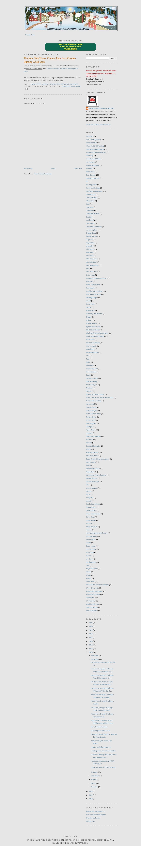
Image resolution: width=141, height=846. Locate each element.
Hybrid (88, 320)
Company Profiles (92, 214)
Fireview (89, 281)
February (94, 787)
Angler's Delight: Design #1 (101, 747)
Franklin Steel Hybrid (94, 291)
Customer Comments (94, 227)
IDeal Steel (90, 339)
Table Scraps (91, 546)
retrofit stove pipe (92, 481)
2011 (91, 795)
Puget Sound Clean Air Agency (97, 459)
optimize (89, 433)
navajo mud (90, 404)
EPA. (88, 268)
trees (88, 565)
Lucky (88, 375)
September (95, 776)
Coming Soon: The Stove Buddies (103, 751)
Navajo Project (91, 410)
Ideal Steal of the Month (95, 336)
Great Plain (90, 304)
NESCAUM (90, 420)
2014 (91, 648)
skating (88, 491)
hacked (88, 307)
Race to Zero (91, 462)
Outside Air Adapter (93, 436)
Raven (88, 465)
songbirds (89, 498)
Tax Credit (90, 552)
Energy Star (90, 821)
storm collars (91, 510)
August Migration (92, 165)
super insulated (91, 527)
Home (53, 168)
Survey (88, 530)
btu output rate (91, 185)
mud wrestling (91, 381)
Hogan (88, 317)
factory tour (90, 275)
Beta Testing (90, 175)
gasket (88, 301)
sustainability (91, 540)
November (95, 659)
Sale (87, 485)
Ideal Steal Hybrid (93, 330)
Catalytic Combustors (94, 191)
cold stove (90, 207)
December (95, 655)
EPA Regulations (92, 265)
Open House (90, 430)
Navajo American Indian (95, 394)
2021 (91, 623)
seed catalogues (92, 488)
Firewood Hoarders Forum (96, 815)
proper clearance (92, 456)
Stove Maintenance (93, 514)
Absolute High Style (93, 139)
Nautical (89, 388)
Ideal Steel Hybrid (40, 84)
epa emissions (91, 262)
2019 (91, 630)
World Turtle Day (92, 604)
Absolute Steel (91, 143)
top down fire (91, 562)
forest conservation (93, 285)
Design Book (91, 233)
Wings (88, 575)
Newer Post (28, 168)
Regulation (90, 472)
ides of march (91, 346)
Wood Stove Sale (92, 588)
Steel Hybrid (90, 507)
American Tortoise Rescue (95, 152)
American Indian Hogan (95, 149)
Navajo (88, 391)
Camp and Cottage (93, 188)
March (93, 783)
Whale (88, 572)
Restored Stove (91, 478)
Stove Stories (91, 520)
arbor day (89, 155)
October (94, 772)
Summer (89, 523)
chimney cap (90, 194)
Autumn (89, 168)
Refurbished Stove (93, 468)
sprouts (88, 501)
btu (87, 181)
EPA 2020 (89, 256)
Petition (89, 443)
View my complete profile (98, 124)
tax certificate (91, 549)
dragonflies (90, 243)
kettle (88, 362)
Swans (88, 543)
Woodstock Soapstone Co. (101, 108)
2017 (91, 637)
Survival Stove (91, 536)
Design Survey (91, 236)
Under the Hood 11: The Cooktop (103, 767)
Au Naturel (90, 162)
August (94, 779)
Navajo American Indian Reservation (99, 398)
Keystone (89, 365)
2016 (91, 641)
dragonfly (89, 246)
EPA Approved (91, 259)
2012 (91, 791)
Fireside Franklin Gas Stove (96, 278)
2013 (91, 652)
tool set (88, 556)
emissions (89, 252)
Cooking (89, 217)
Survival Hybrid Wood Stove (96, 533)
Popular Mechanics (93, 446)
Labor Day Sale (92, 368)
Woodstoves (90, 601)
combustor (90, 210)
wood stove (90, 581)
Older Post (78, 168)
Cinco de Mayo (91, 197)
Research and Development (96, 475)
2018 (91, 634)
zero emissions (91, 610)
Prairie (88, 449)
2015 (91, 645)
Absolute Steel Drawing (95, 146)
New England (91, 423)
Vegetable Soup (92, 568)
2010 (91, 799)
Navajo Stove (91, 417)
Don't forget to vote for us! (100, 730)
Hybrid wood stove (93, 326)
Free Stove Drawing (93, 294)
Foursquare (90, 288)
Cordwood (90, 220)
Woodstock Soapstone (94, 591)
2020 (91, 626)
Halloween (90, 310)
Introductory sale (92, 352)
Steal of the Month (93, 504)
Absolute (89, 136)
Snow (88, 494)
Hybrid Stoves (91, 323)
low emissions (91, 372)
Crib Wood (90, 223)
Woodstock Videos (93, 594)
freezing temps (91, 297)
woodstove (90, 598)
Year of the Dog (92, 607)
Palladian (89, 439)
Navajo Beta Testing (93, 401)
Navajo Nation (91, 407)
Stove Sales (90, 517)
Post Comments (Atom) (43, 174)
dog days (89, 239)
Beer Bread (90, 172)
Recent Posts (30, 35)
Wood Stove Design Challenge (64, 84)
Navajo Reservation (93, 414)
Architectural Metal (93, 159)
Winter (88, 578)
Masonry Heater (92, 378)
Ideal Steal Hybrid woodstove (97, 333)
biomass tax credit (93, 178)
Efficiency (90, 249)
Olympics (89, 426)
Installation (90, 349)
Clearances (90, 201)
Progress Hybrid (92, 452)
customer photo (92, 230)
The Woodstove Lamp (99, 727)
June (87, 359)
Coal (88, 204)
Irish (87, 356)
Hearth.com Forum (93, 818)
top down (89, 559)
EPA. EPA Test (91, 272)
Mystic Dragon (91, 385)
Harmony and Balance (94, 314)
